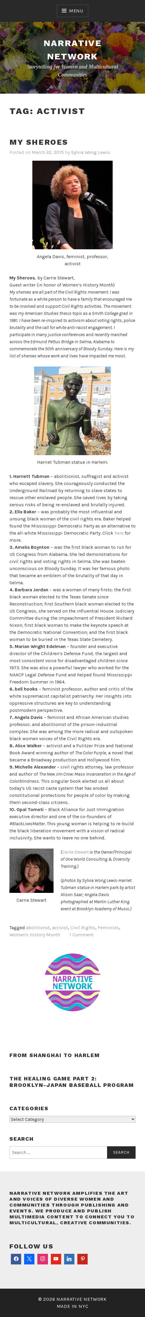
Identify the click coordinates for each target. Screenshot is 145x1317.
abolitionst (38, 927)
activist (60, 927)
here (119, 533)
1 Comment (81, 934)
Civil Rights (82, 927)
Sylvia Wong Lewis (90, 152)
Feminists (108, 927)
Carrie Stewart (75, 852)
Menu (76, 11)
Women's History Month (34, 934)
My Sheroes (38, 142)
